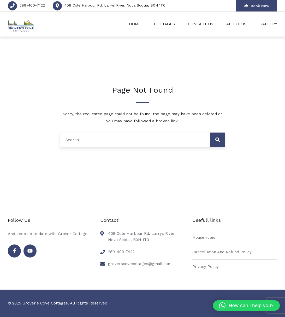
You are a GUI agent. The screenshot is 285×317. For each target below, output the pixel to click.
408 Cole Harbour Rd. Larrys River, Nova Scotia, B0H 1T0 (114, 5)
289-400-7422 (32, 5)
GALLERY (268, 24)
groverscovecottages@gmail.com (139, 263)
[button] (246, 305)
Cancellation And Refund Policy (222, 252)
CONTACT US (200, 24)
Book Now (256, 5)
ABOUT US (236, 24)
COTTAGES (164, 24)
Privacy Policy (205, 266)
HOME (135, 24)
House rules (203, 237)
